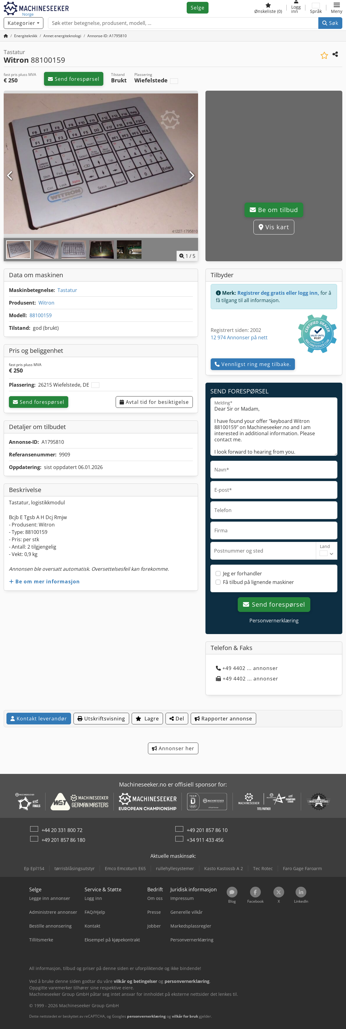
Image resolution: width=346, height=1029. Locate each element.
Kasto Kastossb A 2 (223, 868)
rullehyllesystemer (175, 868)
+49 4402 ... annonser (247, 668)
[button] (336, 8)
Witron (46, 302)
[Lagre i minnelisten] (324, 55)
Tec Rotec (263, 868)
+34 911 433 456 (205, 840)
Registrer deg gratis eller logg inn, (278, 293)
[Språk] (316, 8)
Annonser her (173, 748)
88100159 (41, 315)
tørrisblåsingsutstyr (74, 868)
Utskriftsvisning (101, 718)
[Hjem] (6, 35)
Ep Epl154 (34, 868)
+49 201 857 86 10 (207, 830)
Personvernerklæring (274, 620)
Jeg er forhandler (242, 573)
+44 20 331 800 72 (62, 830)
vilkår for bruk (185, 1016)
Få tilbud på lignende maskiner (258, 582)
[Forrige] (10, 175)
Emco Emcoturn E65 (125, 868)
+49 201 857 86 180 (63, 840)
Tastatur (67, 290)
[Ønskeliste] (268, 8)
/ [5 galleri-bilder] (187, 256)
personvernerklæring (146, 1016)
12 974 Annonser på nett (239, 337)
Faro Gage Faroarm (302, 868)
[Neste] (191, 175)
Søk (330, 23)
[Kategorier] (23, 23)
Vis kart (274, 227)
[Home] (25, 35)
